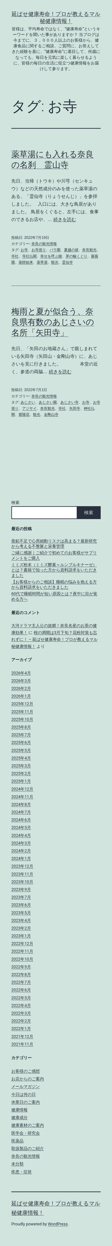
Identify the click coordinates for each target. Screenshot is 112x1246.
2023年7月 (21, 897)
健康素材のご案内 (27, 1125)
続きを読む (64, 219)
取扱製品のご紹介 (27, 1148)
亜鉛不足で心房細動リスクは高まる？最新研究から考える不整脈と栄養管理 (54, 543)
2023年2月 (21, 928)
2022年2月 (21, 1020)
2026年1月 (21, 696)
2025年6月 (21, 742)
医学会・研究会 (25, 1133)
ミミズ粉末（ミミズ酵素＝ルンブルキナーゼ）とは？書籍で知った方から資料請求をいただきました (54, 570)
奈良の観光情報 (44, 244)
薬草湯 (42, 262)
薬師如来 (26, 262)
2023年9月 (21, 889)
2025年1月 (21, 781)
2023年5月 (21, 912)
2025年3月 (21, 765)
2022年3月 (21, 1013)
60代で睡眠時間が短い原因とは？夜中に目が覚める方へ (54, 596)
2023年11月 (22, 874)
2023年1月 (21, 935)
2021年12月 (22, 1036)
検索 (15, 502)
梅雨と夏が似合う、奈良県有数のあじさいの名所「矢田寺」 (52, 322)
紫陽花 (24, 414)
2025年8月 (21, 727)
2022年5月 (21, 997)
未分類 (17, 1163)
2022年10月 (22, 959)
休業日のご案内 (25, 1102)
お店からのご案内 (27, 1078)
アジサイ (29, 408)
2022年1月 (21, 1028)
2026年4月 (21, 673)
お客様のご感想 (25, 1071)
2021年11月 (22, 1044)
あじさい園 (48, 402)
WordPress (58, 1224)
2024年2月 (21, 850)
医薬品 (17, 1140)
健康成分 (19, 1117)
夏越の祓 (71, 250)
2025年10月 (22, 719)
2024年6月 (21, 819)
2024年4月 (21, 835)
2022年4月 (21, 1005)
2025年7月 (21, 734)
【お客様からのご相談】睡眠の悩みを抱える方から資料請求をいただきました (54, 584)
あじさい (28, 402)
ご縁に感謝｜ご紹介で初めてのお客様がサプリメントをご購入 (54, 555)
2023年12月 (22, 866)
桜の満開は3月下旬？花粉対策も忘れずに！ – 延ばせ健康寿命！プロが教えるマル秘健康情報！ (54, 639)
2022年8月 (21, 974)
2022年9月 (21, 966)
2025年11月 (22, 711)
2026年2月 (21, 688)
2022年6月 (21, 989)
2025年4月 (21, 758)
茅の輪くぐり (76, 256)
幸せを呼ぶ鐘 (51, 256)
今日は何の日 (23, 1094)
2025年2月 (21, 773)
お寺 (24, 250)
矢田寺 (74, 408)
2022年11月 (22, 951)
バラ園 (55, 250)
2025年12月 (22, 703)
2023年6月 (21, 904)
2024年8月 (21, 804)
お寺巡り (38, 250)
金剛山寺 (51, 414)
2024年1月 (21, 858)
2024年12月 (22, 789)
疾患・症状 (21, 1171)
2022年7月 (21, 982)
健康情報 (19, 1109)
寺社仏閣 (29, 256)
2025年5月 (21, 750)
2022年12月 (22, 943)
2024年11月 (22, 796)
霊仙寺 (67, 262)
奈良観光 (89, 250)
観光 (54, 262)
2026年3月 (21, 680)
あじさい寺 (69, 402)
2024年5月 (21, 827)
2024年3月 (21, 843)
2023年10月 (22, 881)
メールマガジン (25, 1086)
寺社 (15, 256)
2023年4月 (21, 920)
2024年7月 (21, 812)
